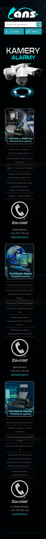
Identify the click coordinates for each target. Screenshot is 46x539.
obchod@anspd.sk (19, 374)
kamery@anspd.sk (19, 237)
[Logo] (22, 13)
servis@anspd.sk (19, 514)
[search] (38, 24)
